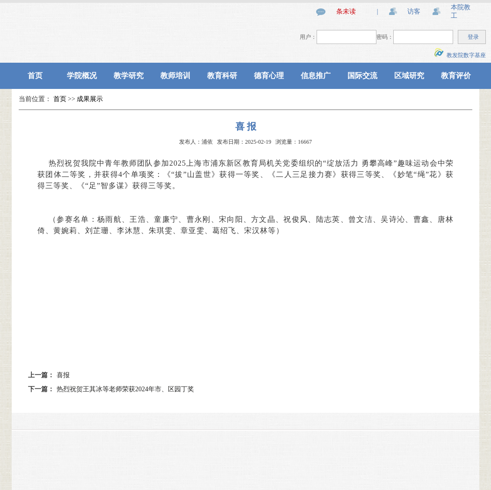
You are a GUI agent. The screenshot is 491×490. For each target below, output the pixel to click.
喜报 (63, 375)
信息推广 (316, 76)
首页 (35, 76)
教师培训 (175, 76)
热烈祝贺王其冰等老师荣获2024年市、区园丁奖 (125, 389)
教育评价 (456, 76)
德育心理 (269, 76)
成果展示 (90, 98)
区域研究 (409, 76)
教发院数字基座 (460, 55)
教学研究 (129, 76)
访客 (413, 11)
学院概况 (82, 76)
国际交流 (362, 76)
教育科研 (222, 76)
